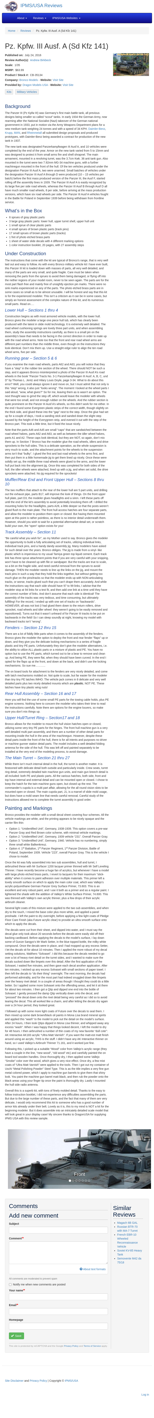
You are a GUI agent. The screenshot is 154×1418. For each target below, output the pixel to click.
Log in (145, 1394)
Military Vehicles (27, 91)
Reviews (25, 30)
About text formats (93, 1269)
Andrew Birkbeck (40, 60)
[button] (18, 1159)
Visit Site (58, 80)
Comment (15, 1238)
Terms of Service (92, 1346)
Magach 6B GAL (127, 1222)
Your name (16, 1290)
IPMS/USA (71, 1380)
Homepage (16, 1319)
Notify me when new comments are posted (37, 1284)
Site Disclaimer (14, 1380)
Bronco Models (28, 80)
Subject (14, 1223)
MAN (17, 132)
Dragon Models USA (35, 85)
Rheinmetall (34, 132)
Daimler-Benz (96, 128)
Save (16, 1335)
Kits (9, 91)
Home (11, 30)
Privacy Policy (71, 1346)
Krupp (8, 132)
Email (12, 1305)
